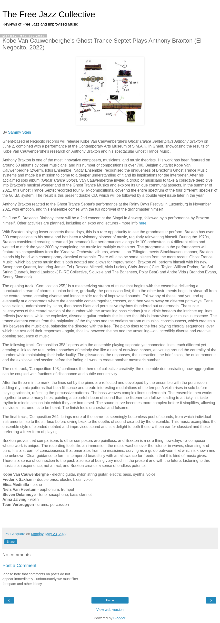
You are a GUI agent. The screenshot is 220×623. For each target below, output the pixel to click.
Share (11, 541)
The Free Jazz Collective (48, 14)
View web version (110, 610)
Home (110, 600)
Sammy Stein (19, 132)
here (143, 223)
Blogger (119, 618)
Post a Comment (19, 565)
